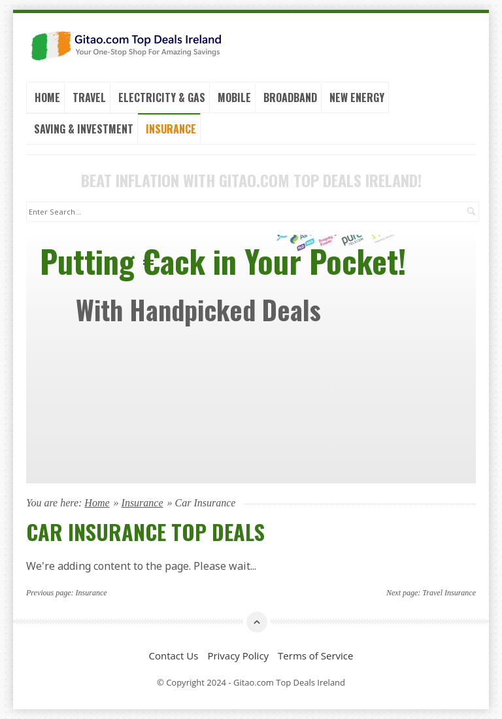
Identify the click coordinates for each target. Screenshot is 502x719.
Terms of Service (315, 655)
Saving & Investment (83, 129)
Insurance (171, 129)
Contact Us (174, 655)
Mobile (234, 97)
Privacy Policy (238, 655)
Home (47, 97)
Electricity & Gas (161, 97)
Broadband (290, 97)
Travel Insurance (449, 592)
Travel (89, 97)
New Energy (356, 97)
